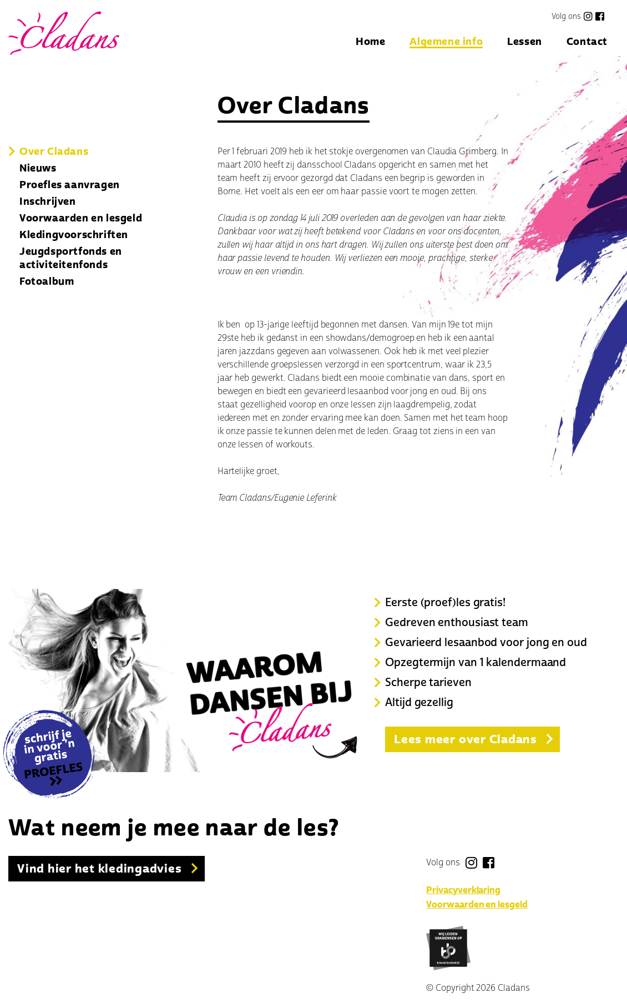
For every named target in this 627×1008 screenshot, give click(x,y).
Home (370, 42)
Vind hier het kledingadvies (99, 868)
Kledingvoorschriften (73, 234)
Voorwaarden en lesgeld (80, 218)
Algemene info (446, 42)
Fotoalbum (46, 281)
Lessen (524, 42)
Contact (587, 42)
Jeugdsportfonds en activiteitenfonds (70, 258)
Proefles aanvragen (69, 184)
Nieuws (38, 168)
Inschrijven (47, 201)
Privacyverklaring (463, 890)
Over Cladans (53, 151)
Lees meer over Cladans (465, 739)
